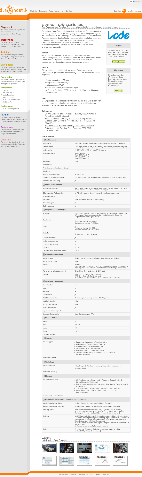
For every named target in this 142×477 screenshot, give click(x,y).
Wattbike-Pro (7, 102)
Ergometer (43, 11)
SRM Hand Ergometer (11, 109)
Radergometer (54, 11)
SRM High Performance (11, 99)
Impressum (82, 474)
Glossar (73, 474)
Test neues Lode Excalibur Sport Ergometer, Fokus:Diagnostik (69, 126)
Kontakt (130, 11)
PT (141, 1)
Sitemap (106, 474)
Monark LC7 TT (8, 97)
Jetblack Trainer (8, 92)
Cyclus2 (6, 90)
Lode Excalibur (67, 11)
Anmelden (138, 11)
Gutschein (119, 11)
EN (134, 1)
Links (90, 474)
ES (137, 1)
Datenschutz (63, 474)
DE (131, 1)
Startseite (33, 11)
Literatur (98, 474)
